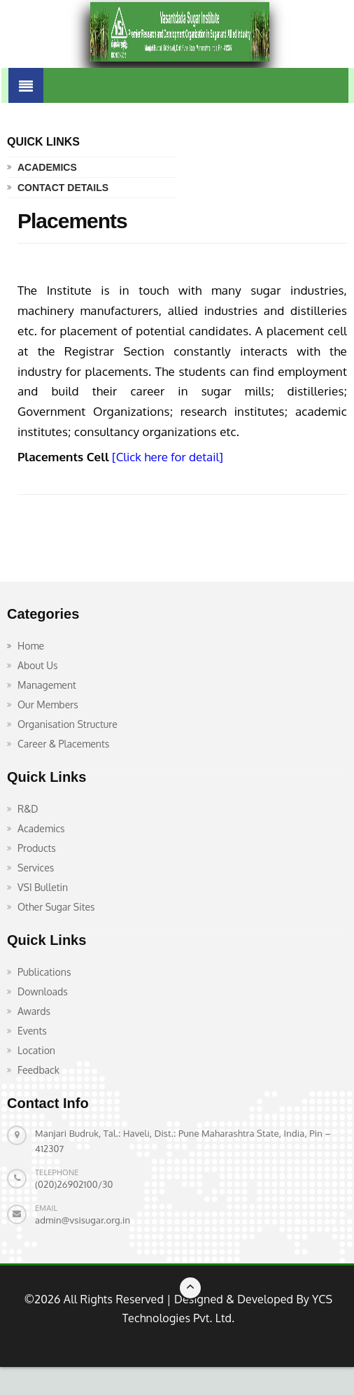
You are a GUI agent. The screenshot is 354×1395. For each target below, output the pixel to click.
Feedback (38, 1070)
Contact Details (62, 187)
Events (32, 1031)
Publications (44, 972)
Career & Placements (63, 744)
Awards (33, 1011)
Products (36, 848)
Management (46, 685)
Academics (47, 167)
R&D (27, 809)
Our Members (47, 704)
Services (35, 868)
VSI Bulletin (42, 887)
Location (36, 1050)
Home (30, 646)
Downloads (42, 991)
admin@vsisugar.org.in (82, 1220)
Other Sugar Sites (56, 907)
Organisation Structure (67, 724)
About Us (37, 665)
